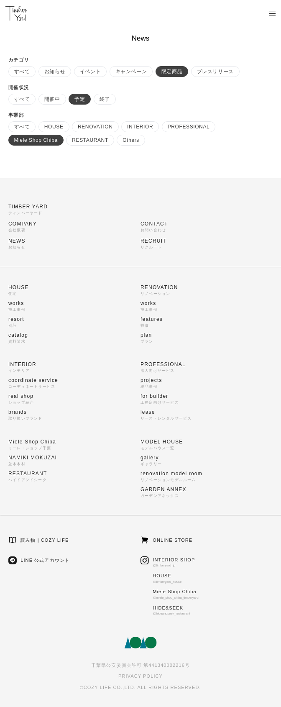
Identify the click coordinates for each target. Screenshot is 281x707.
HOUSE (54, 127)
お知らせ (54, 71)
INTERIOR (140, 127)
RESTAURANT (90, 140)
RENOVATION (95, 127)
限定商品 (171, 71)
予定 (79, 99)
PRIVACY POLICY (140, 676)
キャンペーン (131, 71)
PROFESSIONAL (189, 127)
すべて (22, 71)
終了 (105, 99)
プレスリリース (215, 71)
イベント (90, 71)
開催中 (52, 99)
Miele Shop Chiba (36, 140)
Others (131, 140)
